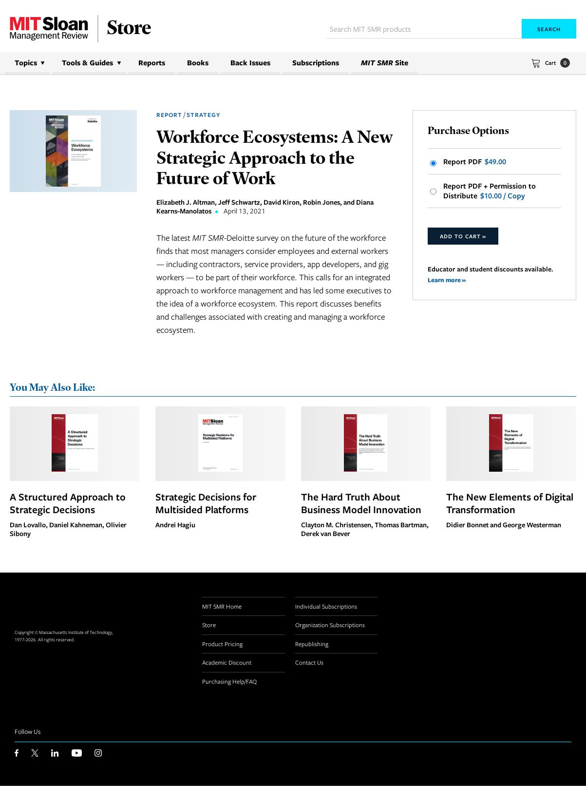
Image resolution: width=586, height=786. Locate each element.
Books (197, 63)
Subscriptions (315, 63)
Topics (26, 63)
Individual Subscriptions (326, 607)
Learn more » (448, 281)
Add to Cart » (463, 238)
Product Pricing (222, 644)
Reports (151, 63)
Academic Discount (226, 663)
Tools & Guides (87, 63)
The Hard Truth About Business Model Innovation (361, 503)
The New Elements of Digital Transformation (509, 503)
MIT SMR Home (222, 607)
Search (549, 29)
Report (169, 115)
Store (209, 626)
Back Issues (250, 63)
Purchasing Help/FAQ (229, 682)
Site (384, 63)
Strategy (203, 115)
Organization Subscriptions (330, 626)
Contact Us (309, 663)
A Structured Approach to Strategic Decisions (68, 503)
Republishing (311, 644)
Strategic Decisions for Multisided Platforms (205, 503)
